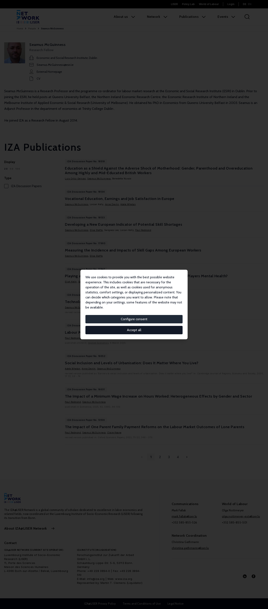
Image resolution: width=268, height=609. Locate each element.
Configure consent (134, 319)
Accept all (134, 330)
